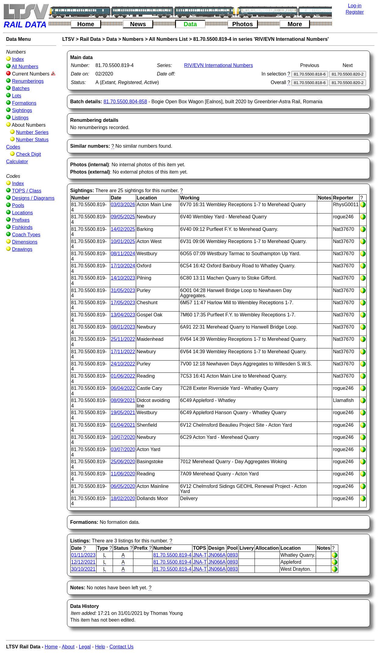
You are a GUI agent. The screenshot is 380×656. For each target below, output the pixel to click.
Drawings (22, 249)
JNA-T (200, 555)
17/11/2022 (123, 351)
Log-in (354, 5)
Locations (22, 212)
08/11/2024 (123, 253)
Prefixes (21, 220)
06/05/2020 (123, 486)
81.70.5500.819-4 (172, 555)
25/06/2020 (123, 461)
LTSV (68, 39)
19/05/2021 (123, 412)
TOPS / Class (26, 190)
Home (85, 24)
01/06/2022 (123, 376)
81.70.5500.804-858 (125, 101)
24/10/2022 (123, 363)
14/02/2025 (123, 229)
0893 (232, 555)
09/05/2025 (123, 216)
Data (190, 24)
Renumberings (28, 81)
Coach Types (26, 234)
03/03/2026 (123, 204)
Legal (85, 646)
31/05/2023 (123, 290)
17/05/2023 (123, 302)
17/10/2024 (123, 265)
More (294, 24)
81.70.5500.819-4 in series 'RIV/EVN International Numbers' (261, 39)
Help (100, 646)
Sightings (22, 110)
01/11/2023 (83, 555)
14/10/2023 (123, 277)
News (138, 24)
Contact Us (121, 646)
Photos (242, 24)
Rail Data (90, 39)
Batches (21, 88)
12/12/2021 (83, 562)
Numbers (132, 39)
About (68, 646)
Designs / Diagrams (33, 198)
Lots (16, 95)
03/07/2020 (123, 449)
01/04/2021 (123, 425)
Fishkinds (22, 227)
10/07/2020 (123, 437)
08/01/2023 (123, 327)
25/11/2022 (123, 339)
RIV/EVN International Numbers (218, 65)
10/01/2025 (123, 241)
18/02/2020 (123, 498)
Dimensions (24, 242)
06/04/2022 (123, 388)
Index (18, 59)
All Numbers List (168, 39)
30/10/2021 (83, 569)
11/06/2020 (123, 473)
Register (355, 12)
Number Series (32, 132)
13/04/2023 (123, 314)
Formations (24, 103)
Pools (18, 205)
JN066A (217, 555)
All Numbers (25, 66)
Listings (20, 117)
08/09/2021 (123, 400)
